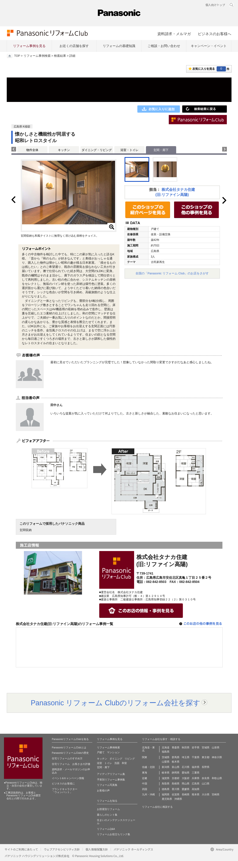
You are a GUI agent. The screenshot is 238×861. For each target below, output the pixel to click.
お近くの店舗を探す (74, 46)
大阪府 (185, 778)
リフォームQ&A (106, 828)
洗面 (116, 763)
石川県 (185, 767)
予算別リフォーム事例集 (111, 779)
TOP (17, 55)
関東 (144, 757)
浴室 (99, 763)
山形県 (215, 747)
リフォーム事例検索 (37, 55)
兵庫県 (195, 778)
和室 (124, 763)
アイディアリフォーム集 (111, 774)
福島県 (165, 751)
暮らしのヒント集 (107, 814)
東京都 (205, 757)
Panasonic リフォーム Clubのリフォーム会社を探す (115, 703)
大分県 (205, 794)
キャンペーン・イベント (209, 46)
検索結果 (60, 55)
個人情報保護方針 (97, 849)
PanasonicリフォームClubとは (69, 747)
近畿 (144, 778)
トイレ (108, 763)
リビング (130, 758)
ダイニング (115, 758)
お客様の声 (103, 790)
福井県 (195, 767)
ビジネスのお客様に (63, 783)
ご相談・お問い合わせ (164, 46)
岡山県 (185, 783)
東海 (144, 772)
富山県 (175, 767)
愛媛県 (185, 789)
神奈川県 (217, 757)
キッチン (64, 150)
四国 (144, 789)
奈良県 (205, 778)
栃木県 (175, 761)
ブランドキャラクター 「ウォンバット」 (64, 791)
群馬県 (175, 757)
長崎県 (185, 794)
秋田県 (185, 747)
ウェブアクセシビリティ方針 (62, 849)
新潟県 (165, 767)
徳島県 (165, 789)
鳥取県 (165, 783)
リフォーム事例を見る (29, 46)
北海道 (165, 747)
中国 (144, 783)
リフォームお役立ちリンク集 (113, 834)
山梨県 (165, 761)
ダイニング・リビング (97, 150)
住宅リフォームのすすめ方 (67, 758)
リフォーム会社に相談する (157, 806)
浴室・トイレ (129, 150)
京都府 (175, 778)
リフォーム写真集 (107, 785)
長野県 (205, 767)
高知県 (195, 789)
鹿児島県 (167, 798)
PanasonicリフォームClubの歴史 (70, 752)
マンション (113, 752)
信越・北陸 (148, 767)
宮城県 (205, 747)
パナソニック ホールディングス (133, 849)
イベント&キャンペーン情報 (68, 778)
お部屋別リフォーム (108, 809)
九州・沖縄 (148, 794)
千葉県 (195, 757)
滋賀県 (165, 778)
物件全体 (32, 150)
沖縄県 (178, 798)
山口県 (205, 783)
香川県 (175, 789)
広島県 (195, 783)
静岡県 (175, 772)
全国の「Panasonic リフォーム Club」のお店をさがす (172, 273)
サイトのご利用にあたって (21, 849)
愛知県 (185, 772)
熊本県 (195, 794)
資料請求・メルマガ (174, 34)
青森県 (175, 747)
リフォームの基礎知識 (119, 46)
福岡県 (165, 794)
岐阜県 (165, 772)
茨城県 (165, 757)
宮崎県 (215, 794)
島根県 (175, 783)
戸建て (101, 752)
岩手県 (195, 747)
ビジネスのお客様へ (214, 34)
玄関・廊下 (103, 767)
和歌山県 (217, 778)
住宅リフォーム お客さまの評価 (71, 764)
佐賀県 (175, 794)
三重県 (195, 772)
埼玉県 (185, 757)
